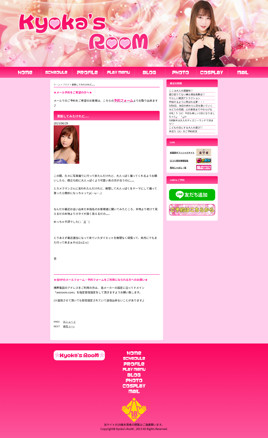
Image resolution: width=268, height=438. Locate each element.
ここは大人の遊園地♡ (181, 90)
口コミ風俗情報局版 (179, 160)
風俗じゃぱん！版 (178, 167)
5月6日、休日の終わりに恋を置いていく (190, 105)
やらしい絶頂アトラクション (184, 98)
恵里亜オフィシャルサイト (182, 152)
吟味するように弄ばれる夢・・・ (187, 102)
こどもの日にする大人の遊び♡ (186, 127)
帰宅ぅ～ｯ (69, 326)
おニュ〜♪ (69, 322)
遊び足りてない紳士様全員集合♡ (187, 94)
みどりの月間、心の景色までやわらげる (190, 109)
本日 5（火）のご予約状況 (183, 131)
